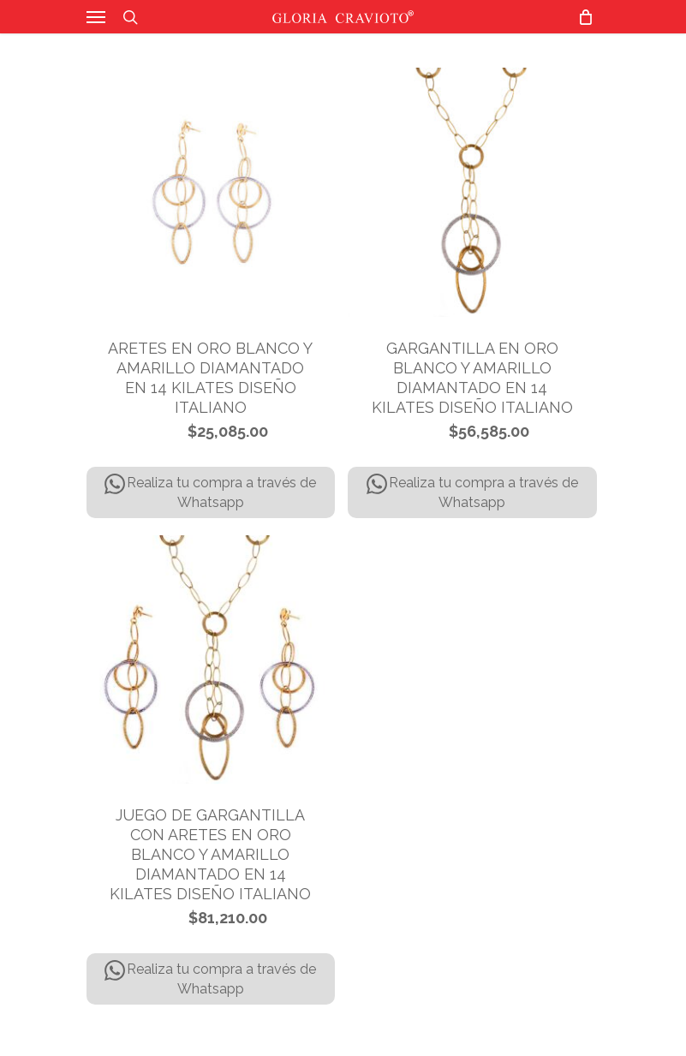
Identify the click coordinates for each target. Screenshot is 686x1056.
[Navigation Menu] (95, 17)
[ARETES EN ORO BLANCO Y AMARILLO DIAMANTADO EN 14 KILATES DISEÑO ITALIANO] (211, 192)
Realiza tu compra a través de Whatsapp (210, 492)
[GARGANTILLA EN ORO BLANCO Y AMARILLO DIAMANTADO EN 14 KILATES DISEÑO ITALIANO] (472, 192)
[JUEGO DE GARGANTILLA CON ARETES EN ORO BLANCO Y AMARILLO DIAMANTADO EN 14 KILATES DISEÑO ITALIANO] (211, 660)
